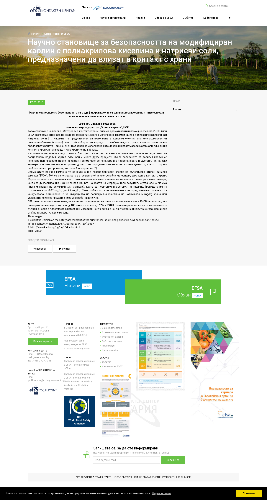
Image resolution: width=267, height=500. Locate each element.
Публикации (108, 345)
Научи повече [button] (161, 493)
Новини (85, 282)
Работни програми (112, 341)
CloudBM (186, 477)
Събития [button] (189, 17)
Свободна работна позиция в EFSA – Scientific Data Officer (79, 365)
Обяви (179, 291)
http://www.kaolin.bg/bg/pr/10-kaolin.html (55, 227)
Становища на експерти (115, 332)
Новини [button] (141, 17)
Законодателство (112, 327)
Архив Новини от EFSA (57, 33)
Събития (106, 362)
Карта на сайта (110, 350)
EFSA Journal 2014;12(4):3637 (76, 223)
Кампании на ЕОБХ (112, 366)
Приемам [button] (249, 493)
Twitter (64, 248)
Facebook (40, 248)
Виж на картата (42, 341)
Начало (34, 33)
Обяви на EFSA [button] (165, 17)
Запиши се (173, 460)
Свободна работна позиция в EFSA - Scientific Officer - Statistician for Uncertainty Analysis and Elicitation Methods (79, 381)
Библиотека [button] (212, 17)
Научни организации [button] (114, 17)
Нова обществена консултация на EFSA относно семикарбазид (77, 344)
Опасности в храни (112, 336)
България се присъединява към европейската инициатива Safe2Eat (79, 331)
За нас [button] (87, 17)
